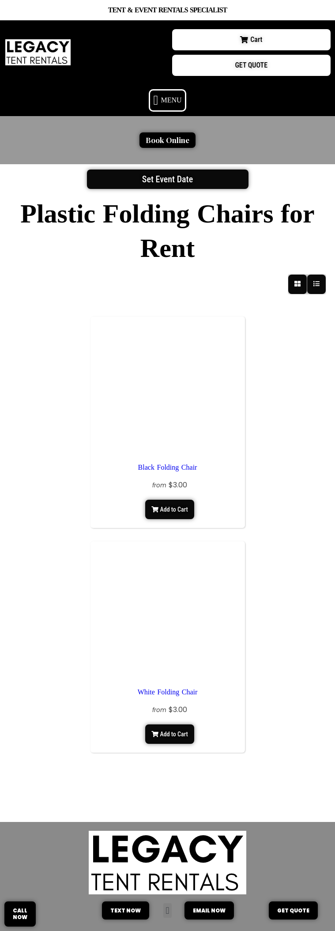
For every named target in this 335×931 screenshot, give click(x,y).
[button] (167, 100)
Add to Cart (169, 509)
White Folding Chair (168, 692)
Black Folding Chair (167, 467)
